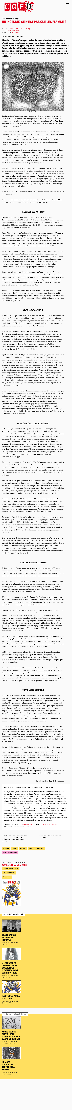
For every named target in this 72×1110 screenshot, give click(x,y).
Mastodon (23, 848)
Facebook (6, 848)
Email (30, 848)
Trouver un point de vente (10, 868)
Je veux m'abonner (8, 872)
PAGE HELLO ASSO (50, 824)
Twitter (14, 848)
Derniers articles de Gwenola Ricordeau (15, 1014)
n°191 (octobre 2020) (14, 865)
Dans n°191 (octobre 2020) (13, 914)
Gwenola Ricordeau (12, 30)
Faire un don (6, 877)
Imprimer (40, 848)
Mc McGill (15, 32)
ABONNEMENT (29, 824)
